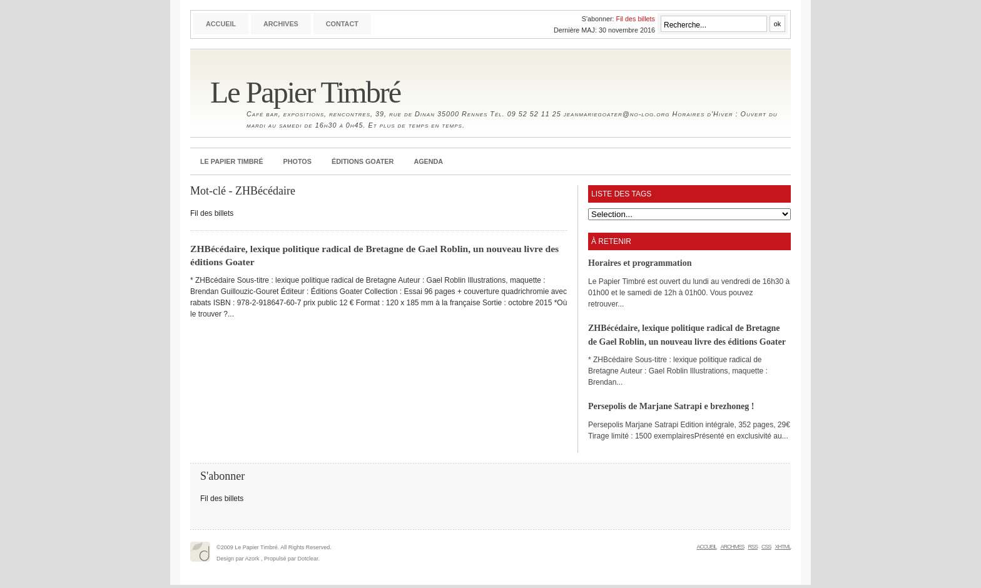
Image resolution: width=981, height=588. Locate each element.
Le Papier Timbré (305, 92)
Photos (297, 161)
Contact (342, 24)
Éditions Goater (363, 161)
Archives (280, 24)
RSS (753, 547)
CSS (766, 547)
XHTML (783, 547)
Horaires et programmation (639, 263)
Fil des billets (635, 19)
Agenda (428, 161)
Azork (252, 558)
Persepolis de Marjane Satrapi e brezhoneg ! (671, 406)
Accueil (221, 24)
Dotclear (308, 558)
